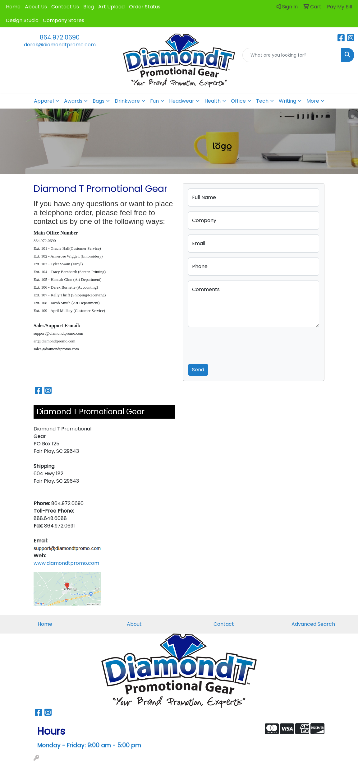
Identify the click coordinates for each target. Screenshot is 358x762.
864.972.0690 (60, 37)
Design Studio (22, 20)
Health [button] (212, 101)
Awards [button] (73, 101)
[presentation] (235, 344)
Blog (88, 6)
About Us (36, 6)
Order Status (144, 6)
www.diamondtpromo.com (66, 563)
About (134, 624)
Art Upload (111, 6)
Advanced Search (313, 624)
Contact (223, 624)
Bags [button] (98, 101)
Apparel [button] (44, 101)
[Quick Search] (291, 55)
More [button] (312, 101)
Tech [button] (262, 101)
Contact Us (65, 6)
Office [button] (238, 101)
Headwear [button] (181, 101)
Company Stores (63, 20)
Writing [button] (287, 101)
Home (13, 6)
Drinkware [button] (127, 101)
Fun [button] (154, 101)
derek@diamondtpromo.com (60, 44)
